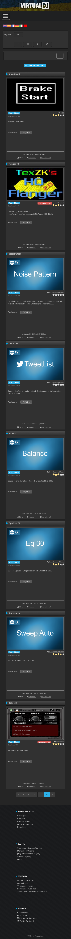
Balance (12, 433)
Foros (19, 859)
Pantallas (21, 827)
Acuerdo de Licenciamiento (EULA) (32, 891)
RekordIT (12, 703)
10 (34, 795)
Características (23, 821)
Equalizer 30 (14, 523)
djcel (62, 112)
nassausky (60, 741)
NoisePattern (14, 254)
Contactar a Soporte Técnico (29, 848)
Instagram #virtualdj (27, 918)
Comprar (21, 818)
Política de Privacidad (26, 889)
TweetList (13, 344)
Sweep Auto (14, 613)
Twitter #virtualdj (25, 921)
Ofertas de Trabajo (25, 886)
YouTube (22, 915)
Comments (32, 158)
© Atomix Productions (35, 936)
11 (41, 795)
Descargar (21, 816)
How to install (46, 158)
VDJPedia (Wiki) (24, 856)
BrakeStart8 (14, 74)
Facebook (22, 912)
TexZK (62, 202)
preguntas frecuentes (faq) (28, 853)
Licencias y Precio (25, 824)
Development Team (56, 292)
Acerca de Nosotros (25, 880)
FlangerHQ (13, 164)
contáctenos (22, 883)
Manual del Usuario (25, 851)
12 (47, 795)
